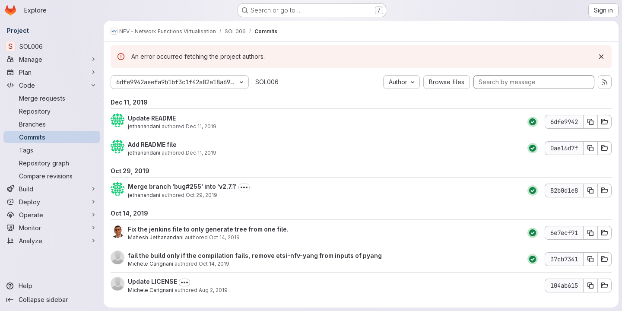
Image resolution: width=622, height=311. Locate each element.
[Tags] (51, 150)
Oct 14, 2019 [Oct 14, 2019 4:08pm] (214, 263)
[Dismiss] (601, 56)
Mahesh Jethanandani (156, 237)
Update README (152, 118)
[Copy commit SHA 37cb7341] (590, 259)
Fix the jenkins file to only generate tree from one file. (208, 229)
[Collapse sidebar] (51, 300)
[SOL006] (51, 46)
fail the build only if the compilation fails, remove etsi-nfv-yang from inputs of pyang (255, 255)
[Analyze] (51, 241)
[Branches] (51, 124)
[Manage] (51, 59)
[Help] (51, 286)
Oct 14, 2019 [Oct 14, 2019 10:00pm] (224, 237)
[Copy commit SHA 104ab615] (590, 285)
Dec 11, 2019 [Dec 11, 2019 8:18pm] (201, 152)
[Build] (51, 189)
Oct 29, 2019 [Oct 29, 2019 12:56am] (201, 195)
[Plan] (51, 72)
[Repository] (51, 111)
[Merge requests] (51, 98)
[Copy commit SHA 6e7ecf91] (590, 233)
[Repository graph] (51, 163)
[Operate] (51, 215)
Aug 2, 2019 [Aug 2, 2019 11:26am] (213, 290)
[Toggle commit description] (244, 187)
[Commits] (51, 137)
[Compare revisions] (51, 176)
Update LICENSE (152, 281)
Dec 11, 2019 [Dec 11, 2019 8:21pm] (201, 126)
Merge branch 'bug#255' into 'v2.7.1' (182, 186)
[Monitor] (51, 228)
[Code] (51, 85)
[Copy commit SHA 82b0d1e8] (590, 190)
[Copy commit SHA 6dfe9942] (590, 122)
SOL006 (267, 82)
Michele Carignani (150, 263)
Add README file (152, 144)
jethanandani (144, 126)
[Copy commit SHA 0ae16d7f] (590, 148)
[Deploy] (51, 202)
